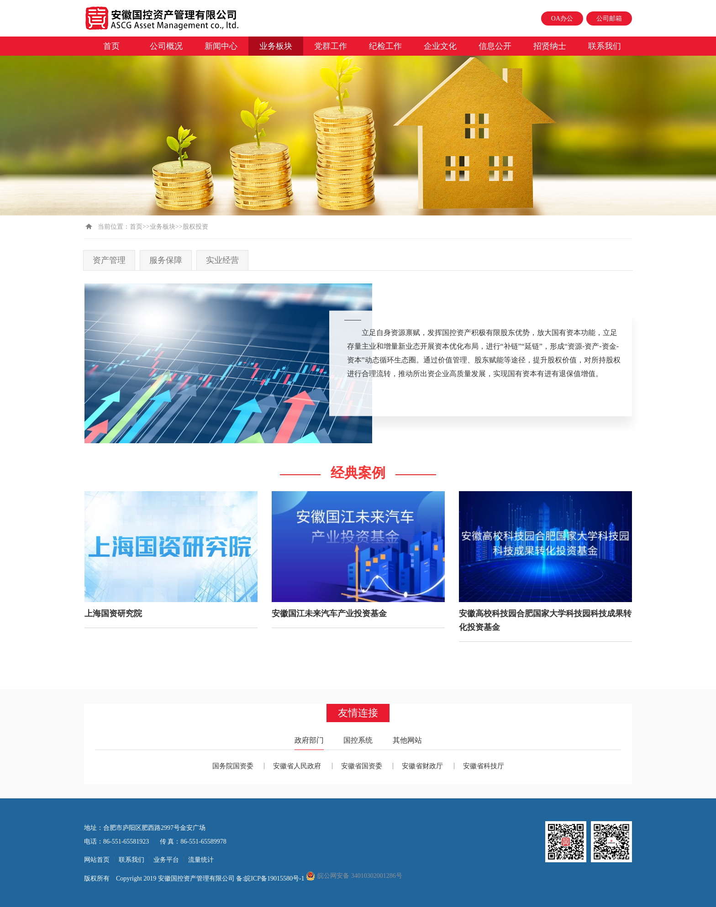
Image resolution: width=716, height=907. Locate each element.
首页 (111, 46)
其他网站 (407, 740)
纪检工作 (385, 46)
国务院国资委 (232, 766)
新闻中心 (221, 46)
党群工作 (330, 46)
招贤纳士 (549, 46)
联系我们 (604, 46)
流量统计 (201, 859)
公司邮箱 (609, 18)
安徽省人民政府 (297, 766)
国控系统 (358, 740)
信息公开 (495, 46)
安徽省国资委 (361, 766)
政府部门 (309, 740)
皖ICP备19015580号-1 (275, 878)
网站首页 (97, 859)
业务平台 (166, 859)
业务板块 (275, 46)
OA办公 (562, 18)
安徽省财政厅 (422, 766)
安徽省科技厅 (483, 766)
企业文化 (440, 46)
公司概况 (166, 46)
